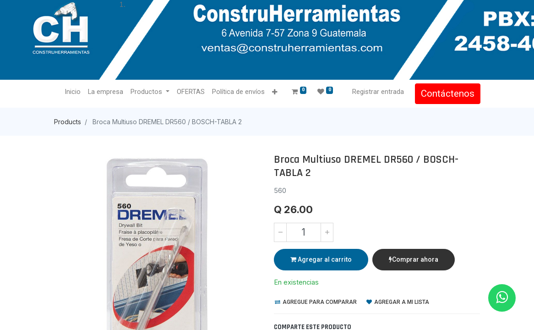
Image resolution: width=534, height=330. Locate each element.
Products (67, 122)
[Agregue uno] (327, 232)
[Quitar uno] (280, 232)
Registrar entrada (377, 92)
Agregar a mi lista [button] (397, 302)
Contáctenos (447, 93)
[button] (275, 92)
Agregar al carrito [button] (321, 259)
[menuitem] (73, 92)
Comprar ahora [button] (413, 259)
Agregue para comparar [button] (316, 302)
